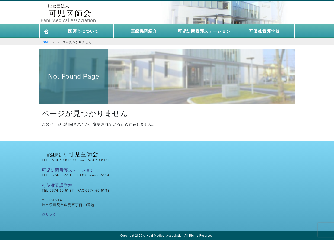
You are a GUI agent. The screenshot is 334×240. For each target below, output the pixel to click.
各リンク (49, 214)
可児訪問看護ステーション (204, 31)
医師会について (83, 31)
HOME (45, 42)
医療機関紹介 (144, 31)
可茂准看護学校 (264, 31)
